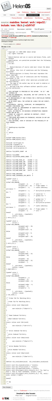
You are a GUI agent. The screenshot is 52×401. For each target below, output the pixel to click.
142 (4, 327)
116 (4, 283)
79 (4, 219)
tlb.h (19, 25)
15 (4, 86)
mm (13, 25)
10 (4, 70)
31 (4, 131)
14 (4, 83)
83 (4, 226)
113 (4, 278)
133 (4, 312)
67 (4, 196)
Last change (4, 36)
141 (4, 326)
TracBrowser (23, 391)
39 (4, 145)
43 (4, 151)
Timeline (12, 15)
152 (4, 344)
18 (4, 95)
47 (4, 158)
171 (4, 380)
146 (4, 334)
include (5, 25)
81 (4, 223)
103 (4, 260)
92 (4, 242)
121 (4, 291)
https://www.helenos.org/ (44, 399)
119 (4, 288)
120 (4, 290)
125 (4, 298)
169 (4, 377)
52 (4, 167)
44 (4, 153)
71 (4, 202)
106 (4, 266)
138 (4, 320)
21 (4, 104)
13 (4, 80)
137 (4, 319)
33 (4, 134)
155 (4, 350)
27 (4, 124)
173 (4, 384)
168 (4, 373)
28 (4, 126)
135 (4, 315)
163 (4, 363)
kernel (24, 22)
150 (4, 341)
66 (4, 194)
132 (4, 310)
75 (4, 212)
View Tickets (45, 15)
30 (4, 129)
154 (4, 348)
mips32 (41, 22)
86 (4, 231)
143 (4, 329)
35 (4, 138)
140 (4, 324)
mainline (14, 22)
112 (4, 276)
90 (4, 238)
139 (4, 322)
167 (4, 370)
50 (4, 163)
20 (4, 101)
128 (4, 303)
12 (4, 77)
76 (4, 214)
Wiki (5, 15)
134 (4, 314)
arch (32, 22)
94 (4, 245)
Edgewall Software (20, 399)
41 (4, 148)
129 (4, 305)
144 (4, 331)
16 (4, 90)
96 (4, 248)
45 (4, 155)
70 (4, 201)
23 (4, 111)
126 (4, 300)
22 (4, 108)
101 (4, 257)
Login (18, 12)
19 (4, 98)
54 (4, 170)
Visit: (32, 32)
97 (4, 250)
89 (4, 236)
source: (5, 22)
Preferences (25, 12)
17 (4, 91)
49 (4, 162)
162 (4, 362)
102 (4, 259)
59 (4, 179)
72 (4, 206)
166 (4, 368)
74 (4, 211)
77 (4, 216)
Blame (48, 18)
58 (4, 177)
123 (4, 295)
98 (4, 252)
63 (4, 186)
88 (4, 235)
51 (4, 165)
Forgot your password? (43, 12)
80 (4, 221)
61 (4, 182)
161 (4, 360)
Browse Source (33, 15)
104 (4, 262)
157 (4, 353)
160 (4, 358)
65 (4, 191)
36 (4, 139)
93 (4, 243)
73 (4, 209)
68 (4, 197)
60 (4, 180)
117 (4, 284)
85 (4, 230)
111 (4, 274)
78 (4, 218)
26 (4, 121)
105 (4, 264)
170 (4, 378)
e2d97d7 (30, 25)
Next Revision (39, 18)
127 (4, 302)
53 (4, 168)
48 (4, 160)
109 (4, 271)
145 (4, 332)
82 (4, 224)
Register (33, 12)
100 (4, 255)
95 (4, 247)
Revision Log (46, 19)
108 (4, 269)
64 (4, 187)
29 (4, 127)
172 (4, 382)
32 (4, 133)
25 (4, 117)
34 (4, 136)
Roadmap (21, 15)
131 (4, 308)
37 (4, 141)
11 (4, 73)
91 (4, 240)
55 (4, 172)
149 (4, 339)
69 (4, 199)
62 (4, 184)
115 (4, 281)
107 (4, 267)
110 (4, 272)
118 (4, 286)
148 (4, 338)
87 (4, 233)
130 (4, 307)
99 (4, 254)
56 (4, 174)
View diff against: (42, 29)
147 (4, 336)
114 (4, 279)
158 (4, 355)
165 (4, 367)
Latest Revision (28, 18)
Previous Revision (17, 18)
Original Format (31, 396)
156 (4, 351)
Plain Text (18, 396)
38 (4, 143)
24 (4, 114)
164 (4, 365)
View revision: (21, 29)
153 (4, 346)
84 (4, 228)
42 (4, 150)
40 (4, 146)
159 (4, 356)
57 (4, 175)
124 (4, 296)
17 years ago (13, 37)
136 (4, 317)
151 (4, 343)
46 (4, 156)
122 (4, 293)
